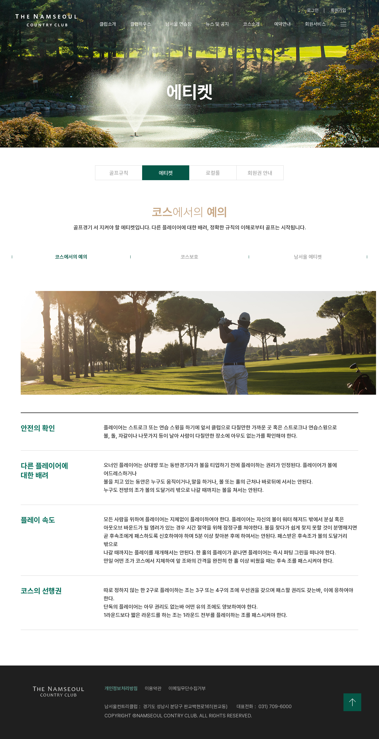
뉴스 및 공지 (217, 24)
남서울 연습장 (178, 24)
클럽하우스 (140, 24)
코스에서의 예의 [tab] (71, 257)
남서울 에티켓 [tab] (308, 257)
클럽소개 (107, 24)
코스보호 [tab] (189, 257)
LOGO (46, 20)
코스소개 (251, 24)
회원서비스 (315, 24)
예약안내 (282, 24)
